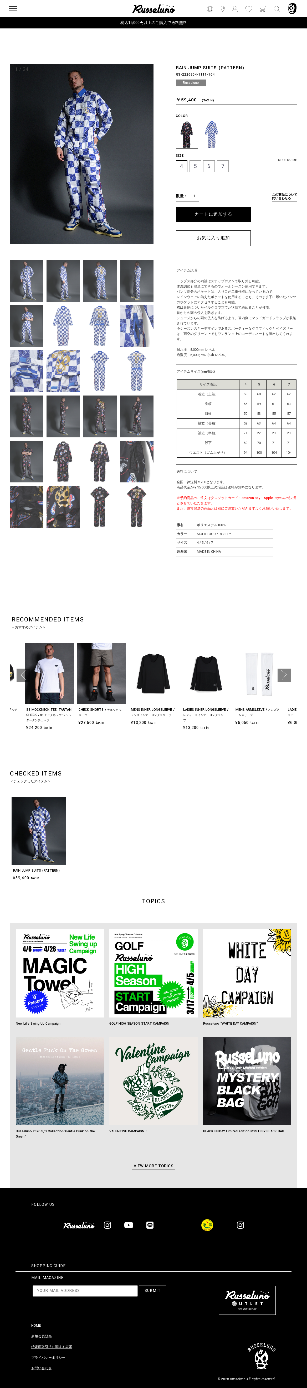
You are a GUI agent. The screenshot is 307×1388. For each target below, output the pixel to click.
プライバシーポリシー (48, 1358)
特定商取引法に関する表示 (51, 1347)
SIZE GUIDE (287, 160)
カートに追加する (213, 214)
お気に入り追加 (213, 238)
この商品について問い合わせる (284, 196)
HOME (36, 1325)
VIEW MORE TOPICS (153, 1166)
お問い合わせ (41, 1368)
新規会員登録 (41, 1336)
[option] (82, 154)
